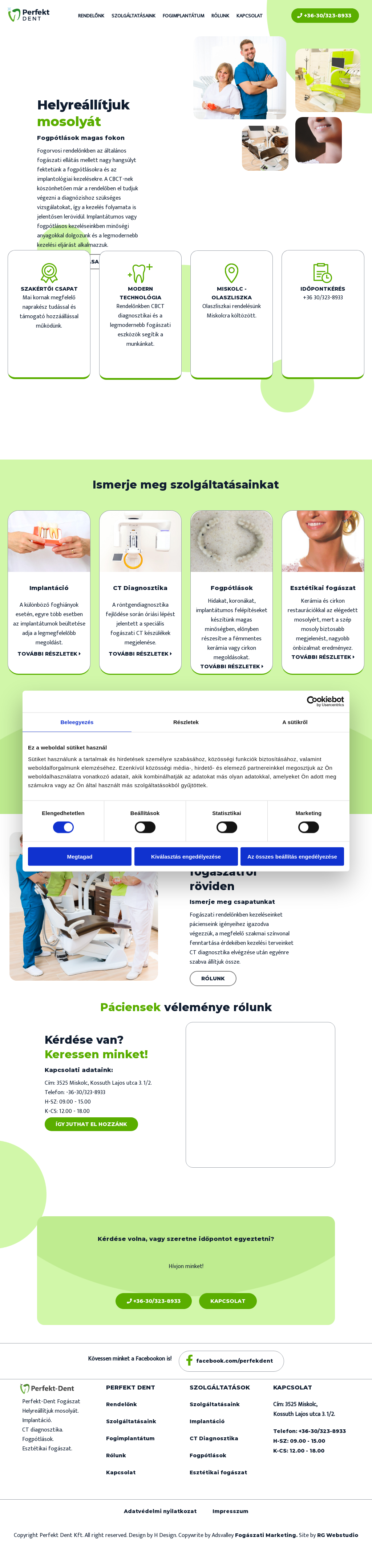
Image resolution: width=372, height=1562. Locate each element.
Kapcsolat (249, 16)
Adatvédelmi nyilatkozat (160, 1511)
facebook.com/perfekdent (234, 1361)
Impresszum (230, 1511)
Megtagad (79, 856)
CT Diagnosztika (214, 1438)
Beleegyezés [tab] (76, 722)
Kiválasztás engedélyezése (186, 856)
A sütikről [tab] (295, 722)
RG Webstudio (337, 1535)
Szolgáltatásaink (133, 16)
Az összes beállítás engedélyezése (292, 856)
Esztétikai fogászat (218, 1472)
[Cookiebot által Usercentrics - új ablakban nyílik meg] (312, 701)
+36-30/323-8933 (324, 15)
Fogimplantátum (183, 16)
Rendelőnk (91, 16)
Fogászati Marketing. (267, 1535)
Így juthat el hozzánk (91, 1124)
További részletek (49, 654)
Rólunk (220, 16)
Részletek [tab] (186, 722)
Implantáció (207, 1421)
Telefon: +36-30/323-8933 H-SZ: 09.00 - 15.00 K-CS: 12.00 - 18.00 (309, 1441)
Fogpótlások (208, 1455)
